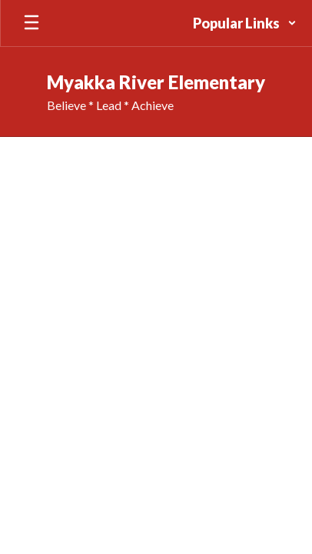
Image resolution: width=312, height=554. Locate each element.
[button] (245, 23)
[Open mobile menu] (31, 23)
